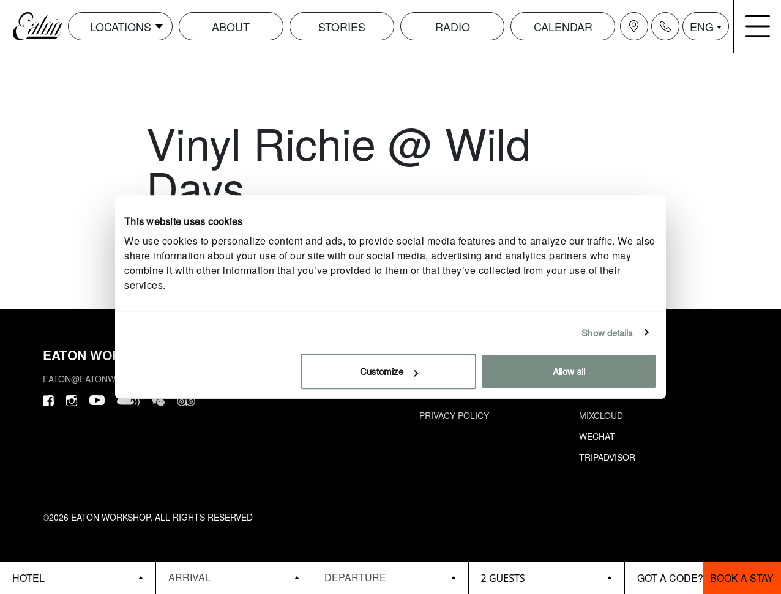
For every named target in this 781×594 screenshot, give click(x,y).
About (231, 26)
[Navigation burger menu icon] (757, 26)
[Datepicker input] (234, 577)
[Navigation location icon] (634, 26)
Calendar (563, 26)
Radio (452, 26)
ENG (702, 26)
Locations (120, 26)
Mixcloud (601, 415)
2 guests (503, 578)
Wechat (597, 436)
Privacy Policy (454, 415)
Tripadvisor (607, 457)
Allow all (569, 371)
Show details (607, 332)
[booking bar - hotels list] (77, 578)
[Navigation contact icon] (665, 26)
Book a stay (742, 578)
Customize (389, 371)
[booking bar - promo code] (664, 578)
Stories (341, 26)
